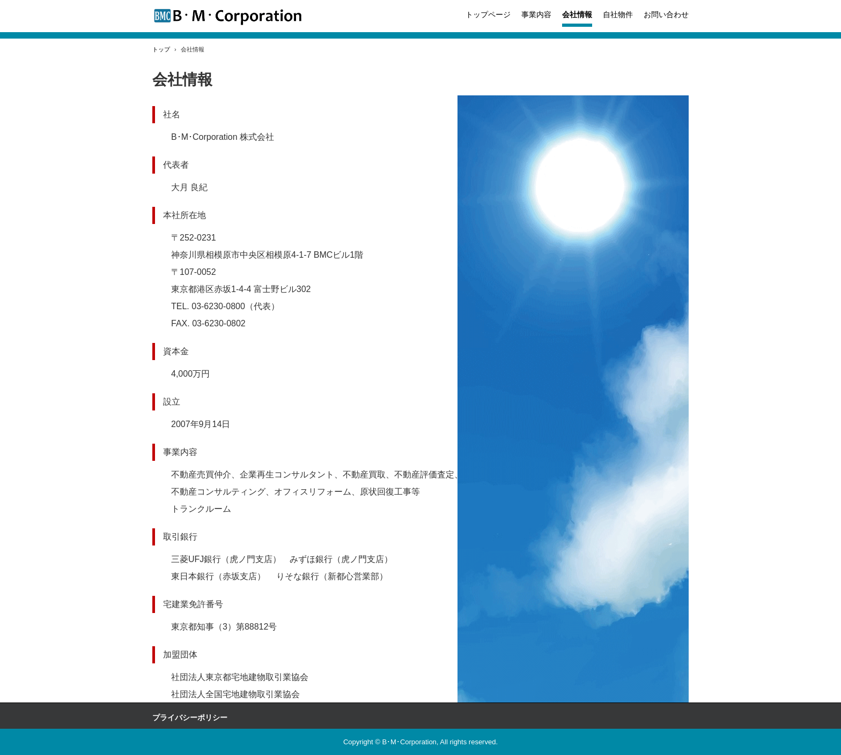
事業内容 (536, 14)
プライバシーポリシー (189, 717)
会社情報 (577, 14)
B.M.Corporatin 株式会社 (227, 16)
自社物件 (618, 14)
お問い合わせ (666, 14)
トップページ (488, 14)
